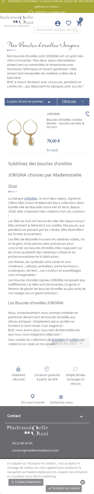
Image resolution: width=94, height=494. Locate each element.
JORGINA (30, 198)
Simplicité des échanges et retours (75, 376)
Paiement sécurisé (18, 374)
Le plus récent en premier (29, 102)
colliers (74, 340)
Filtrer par (69, 101)
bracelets (58, 340)
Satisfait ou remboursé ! (47, 12)
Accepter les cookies (64, 488)
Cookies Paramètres (26, 482)
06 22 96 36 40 (22, 443)
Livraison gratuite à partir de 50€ (47, 374)
